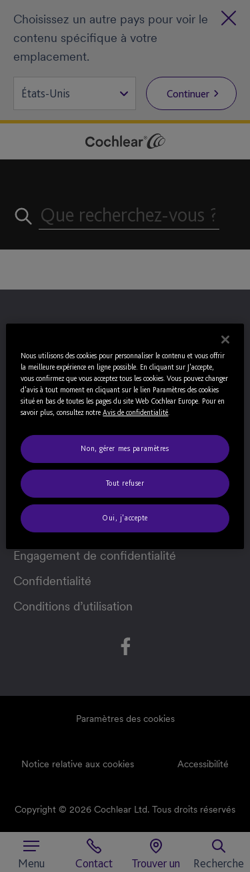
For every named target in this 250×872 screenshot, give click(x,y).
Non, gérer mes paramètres (125, 448)
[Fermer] (225, 339)
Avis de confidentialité (135, 412)
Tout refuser (125, 483)
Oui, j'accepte (125, 517)
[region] (124, 435)
